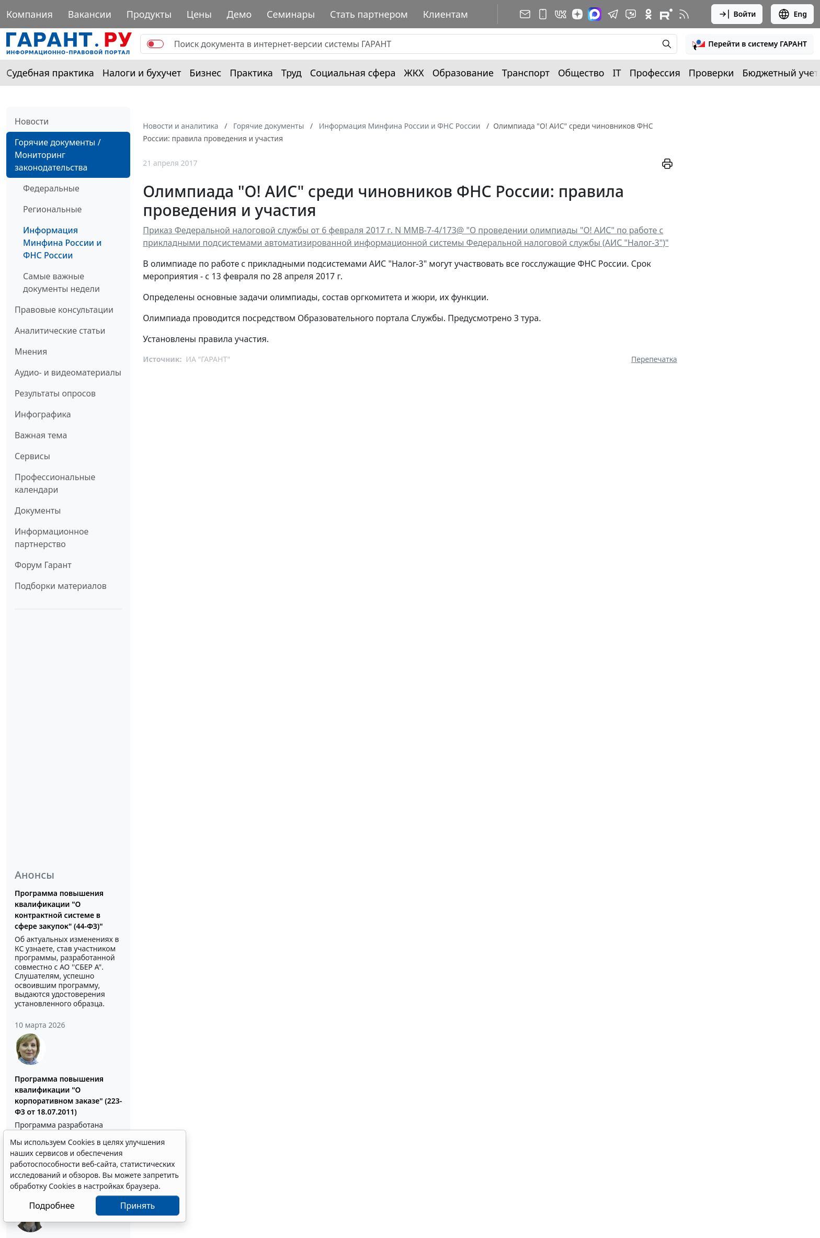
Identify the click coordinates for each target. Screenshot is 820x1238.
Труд (291, 72)
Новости (32, 121)
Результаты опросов (55, 393)
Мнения (31, 351)
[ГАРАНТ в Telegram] (613, 14)
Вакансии (89, 14)
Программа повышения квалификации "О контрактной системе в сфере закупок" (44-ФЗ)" (59, 909)
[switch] (155, 44)
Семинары (291, 14)
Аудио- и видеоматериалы (68, 372)
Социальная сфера (353, 72)
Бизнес (205, 72)
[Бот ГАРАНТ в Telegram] (630, 14)
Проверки (711, 72)
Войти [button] (737, 14)
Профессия (655, 72)
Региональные (52, 209)
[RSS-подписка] (684, 14)
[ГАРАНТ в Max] (594, 14)
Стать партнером (369, 14)
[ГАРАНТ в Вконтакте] (560, 14)
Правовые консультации (64, 309)
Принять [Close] (137, 1205)
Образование (463, 72)
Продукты (149, 14)
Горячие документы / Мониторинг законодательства (58, 155)
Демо (239, 14)
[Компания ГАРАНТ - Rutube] (666, 14)
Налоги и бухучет (141, 72)
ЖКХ (414, 72)
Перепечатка (654, 359)
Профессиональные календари (55, 483)
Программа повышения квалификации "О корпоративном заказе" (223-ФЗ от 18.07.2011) (68, 1095)
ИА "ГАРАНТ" (208, 359)
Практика (251, 72)
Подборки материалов (61, 586)
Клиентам (445, 14)
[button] (750, 44)
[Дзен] (577, 14)
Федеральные (51, 188)
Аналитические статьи (60, 330)
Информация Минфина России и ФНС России (62, 242)
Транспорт (526, 72)
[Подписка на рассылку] (525, 14)
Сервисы (32, 456)
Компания (29, 14)
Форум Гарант (43, 565)
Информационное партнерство (51, 538)
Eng (792, 14)
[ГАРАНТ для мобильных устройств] (543, 14)
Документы (38, 510)
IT (617, 72)
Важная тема (41, 435)
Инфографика (43, 414)
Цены (199, 14)
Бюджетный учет (780, 72)
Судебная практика (50, 72)
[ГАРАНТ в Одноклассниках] (648, 14)
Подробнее (51, 1205)
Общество (581, 72)
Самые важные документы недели (61, 282)
